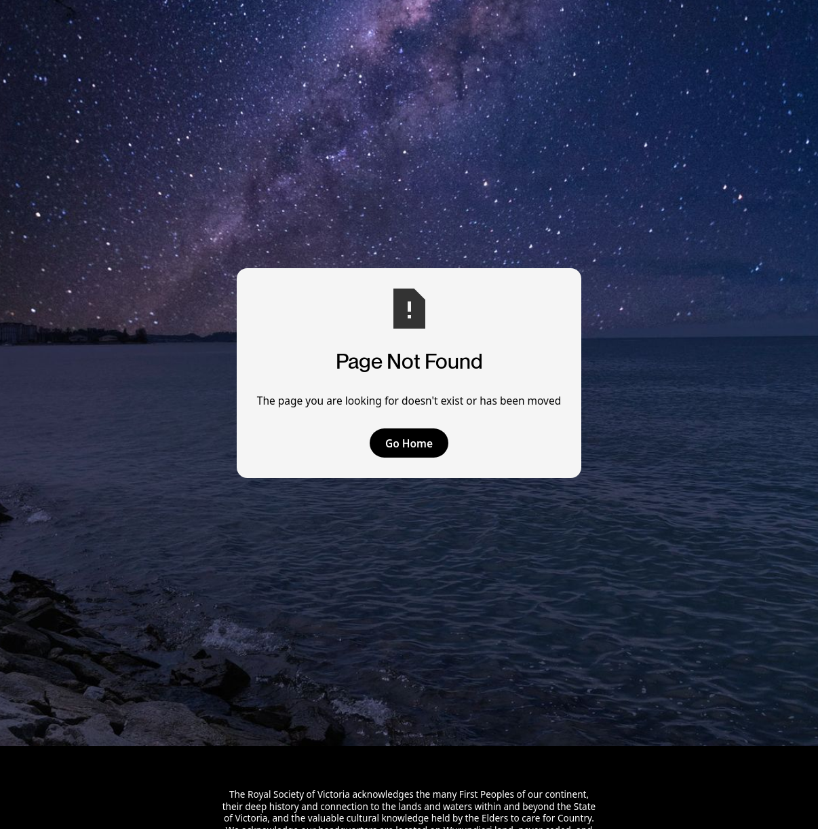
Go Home (409, 443)
